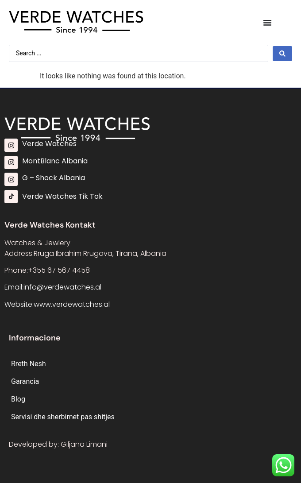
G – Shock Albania (53, 178)
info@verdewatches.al (62, 287)
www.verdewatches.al (72, 304)
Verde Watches (49, 144)
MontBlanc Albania (55, 161)
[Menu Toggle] (267, 22)
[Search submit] (282, 53)
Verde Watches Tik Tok (62, 196)
